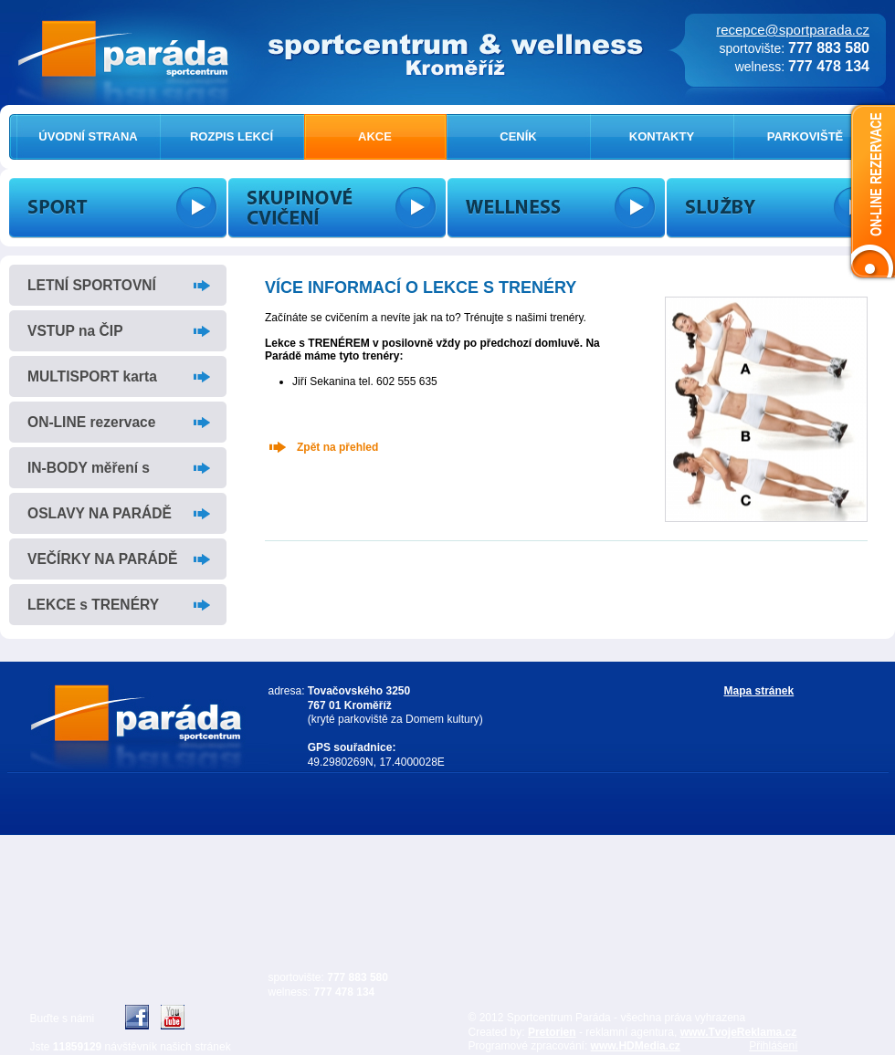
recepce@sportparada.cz (792, 29)
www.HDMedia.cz (635, 1045)
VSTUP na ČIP (75, 331)
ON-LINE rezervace (91, 422)
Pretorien (552, 1032)
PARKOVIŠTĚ (805, 136)
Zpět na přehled (337, 447)
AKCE (375, 136)
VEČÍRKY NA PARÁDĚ (102, 559)
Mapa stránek (759, 690)
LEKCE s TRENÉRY (93, 604)
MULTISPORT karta (92, 376)
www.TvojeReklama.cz (738, 1032)
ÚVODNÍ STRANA (87, 136)
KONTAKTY (661, 136)
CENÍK (518, 136)
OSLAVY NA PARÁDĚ (99, 513)
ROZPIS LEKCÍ (231, 136)
